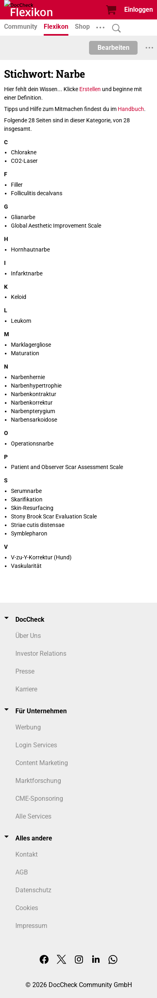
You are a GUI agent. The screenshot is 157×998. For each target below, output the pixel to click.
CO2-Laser (24, 161)
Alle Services (33, 816)
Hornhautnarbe (30, 249)
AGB (21, 872)
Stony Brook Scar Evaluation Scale (54, 516)
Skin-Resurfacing (32, 508)
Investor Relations (40, 653)
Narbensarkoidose (34, 419)
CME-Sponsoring (39, 798)
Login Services (36, 745)
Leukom (21, 321)
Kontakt (26, 854)
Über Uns (28, 636)
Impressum (31, 926)
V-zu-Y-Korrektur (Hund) (41, 557)
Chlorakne (23, 152)
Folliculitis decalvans (36, 193)
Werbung (28, 727)
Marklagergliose (31, 344)
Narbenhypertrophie (36, 385)
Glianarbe (23, 217)
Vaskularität (26, 566)
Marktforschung (38, 781)
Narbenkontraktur (33, 394)
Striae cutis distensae (37, 525)
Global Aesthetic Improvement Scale (56, 225)
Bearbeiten (113, 47)
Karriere (26, 689)
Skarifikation (26, 499)
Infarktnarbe (26, 273)
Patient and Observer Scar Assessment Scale (67, 467)
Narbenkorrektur (32, 402)
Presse (24, 671)
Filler (17, 184)
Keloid (18, 297)
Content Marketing (41, 763)
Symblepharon (29, 533)
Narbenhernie (28, 377)
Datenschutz (33, 890)
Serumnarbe (26, 491)
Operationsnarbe (32, 443)
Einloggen (138, 9)
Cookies (26, 908)
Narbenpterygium (33, 411)
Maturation (25, 353)
